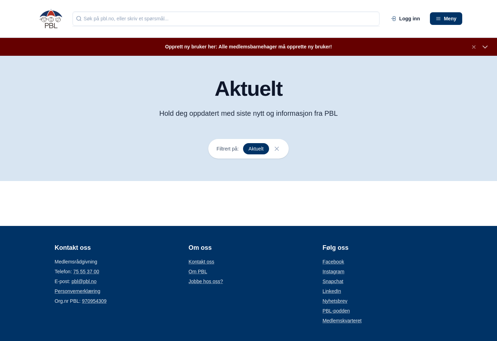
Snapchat (332, 281)
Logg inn (405, 18)
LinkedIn (331, 291)
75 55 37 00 (86, 271)
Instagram (333, 271)
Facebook (333, 262)
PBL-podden (336, 311)
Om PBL (198, 271)
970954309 (94, 301)
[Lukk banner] (474, 47)
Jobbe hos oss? (206, 281)
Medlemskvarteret (341, 320)
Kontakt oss (201, 262)
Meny (446, 18)
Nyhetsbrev (334, 301)
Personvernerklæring (77, 291)
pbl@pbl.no (84, 281)
